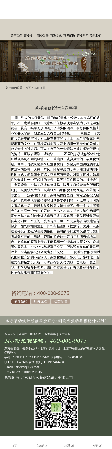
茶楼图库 (82, 35)
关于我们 (16, 35)
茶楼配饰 (69, 35)
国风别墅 (35, 334)
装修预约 (20, 301)
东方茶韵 (64, 334)
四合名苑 (10, 334)
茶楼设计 (29, 35)
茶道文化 (56, 35)
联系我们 (95, 35)
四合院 (23, 334)
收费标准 (60, 301)
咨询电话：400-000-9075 (40, 293)
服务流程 (40, 301)
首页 (28, 87)
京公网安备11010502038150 (25, 372)
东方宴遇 (50, 334)
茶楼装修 (43, 35)
